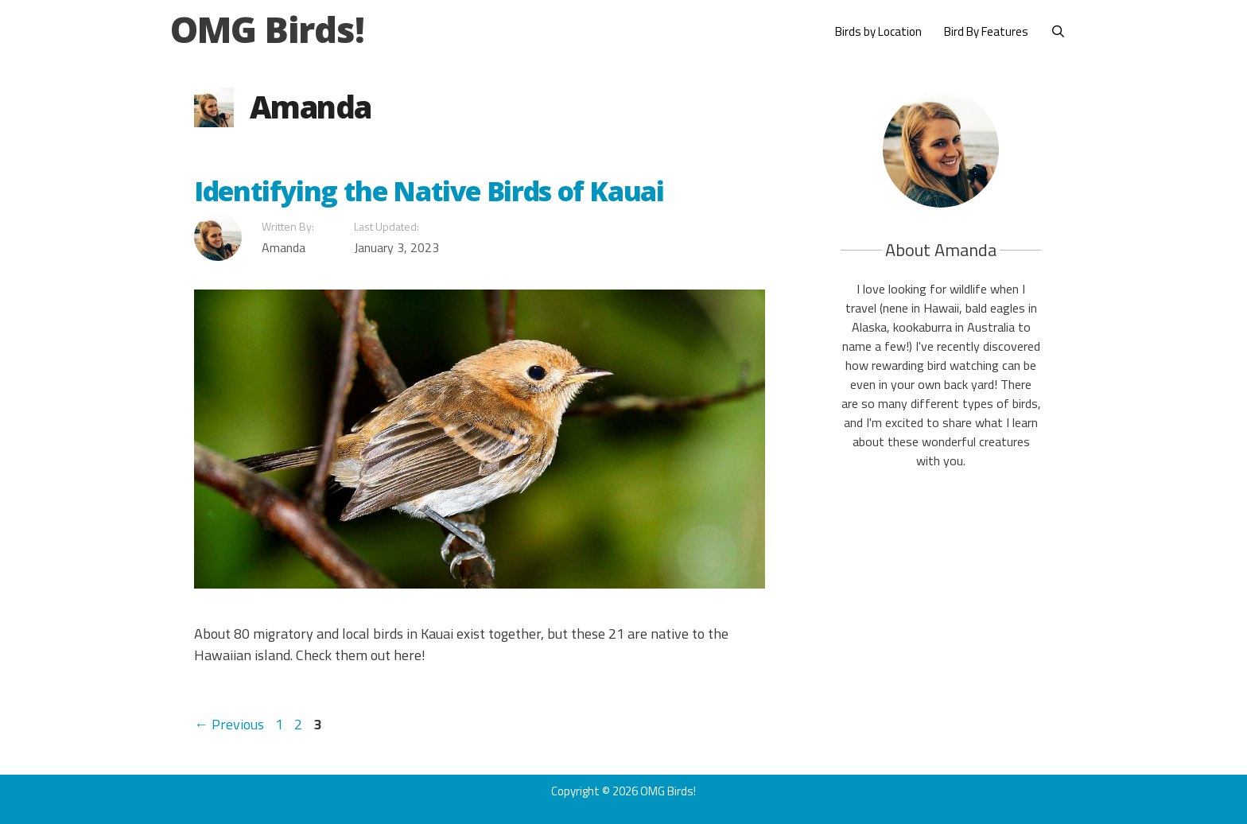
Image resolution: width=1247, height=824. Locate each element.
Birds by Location (878, 31)
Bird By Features (986, 31)
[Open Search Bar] (1058, 32)
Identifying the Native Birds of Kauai (429, 191)
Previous (229, 724)
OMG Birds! (267, 29)
